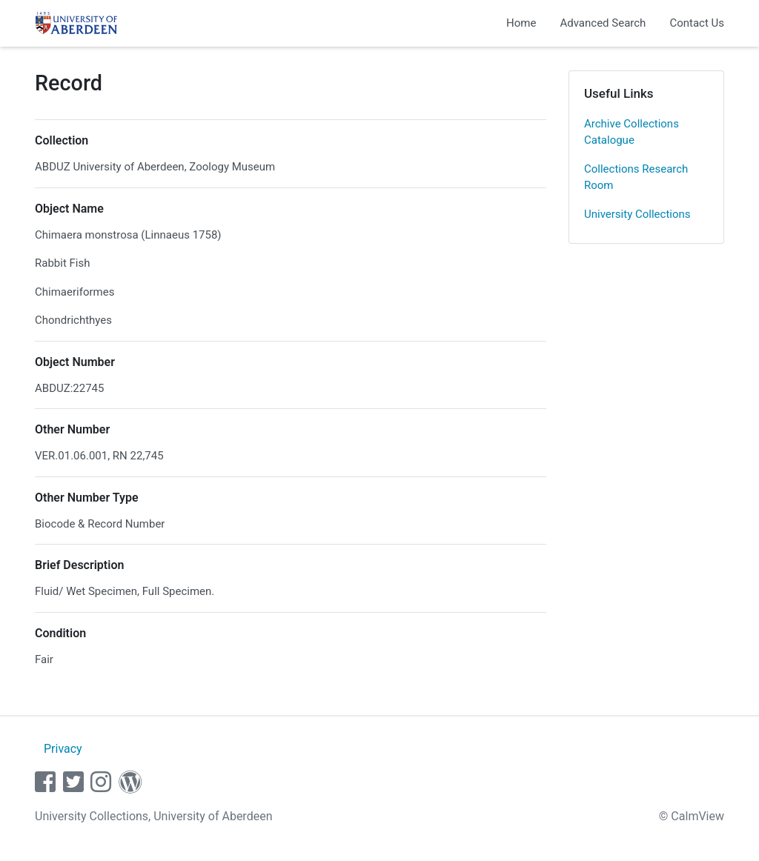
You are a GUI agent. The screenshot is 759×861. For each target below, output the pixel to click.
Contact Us (696, 23)
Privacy (63, 749)
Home (521, 23)
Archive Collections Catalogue (631, 132)
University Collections (637, 214)
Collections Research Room (636, 177)
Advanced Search (603, 23)
